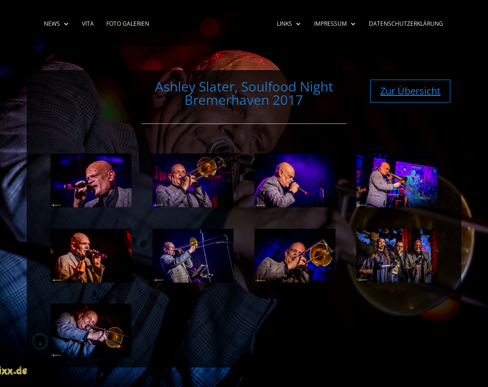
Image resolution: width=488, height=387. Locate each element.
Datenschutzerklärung (406, 24)
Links (284, 24)
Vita (88, 24)
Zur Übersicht (410, 90)
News (52, 24)
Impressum (330, 24)
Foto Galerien (127, 24)
